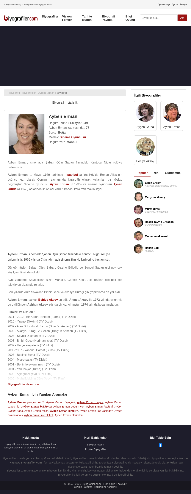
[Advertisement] (95, 56)
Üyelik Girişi (164, 5)
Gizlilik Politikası (83, 486)
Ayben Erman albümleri (69, 415)
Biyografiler (50, 16)
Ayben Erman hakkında (36, 406)
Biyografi (58, 102)
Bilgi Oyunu (130, 18)
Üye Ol (175, 5)
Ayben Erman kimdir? (64, 410)
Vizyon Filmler (67, 18)
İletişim (183, 5)
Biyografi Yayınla (108, 18)
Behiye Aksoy (145, 161)
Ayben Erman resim (36, 410)
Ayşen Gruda (145, 127)
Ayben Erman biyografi (60, 402)
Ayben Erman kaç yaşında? (96, 410)
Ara (182, 17)
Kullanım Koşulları (106, 486)
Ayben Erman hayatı (90, 402)
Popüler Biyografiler (95, 449)
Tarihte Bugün (87, 18)
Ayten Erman (171, 127)
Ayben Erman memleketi (39, 415)
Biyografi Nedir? (95, 444)
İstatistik (72, 102)
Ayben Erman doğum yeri (68, 406)
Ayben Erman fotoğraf (99, 406)
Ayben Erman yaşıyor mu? (26, 402)
